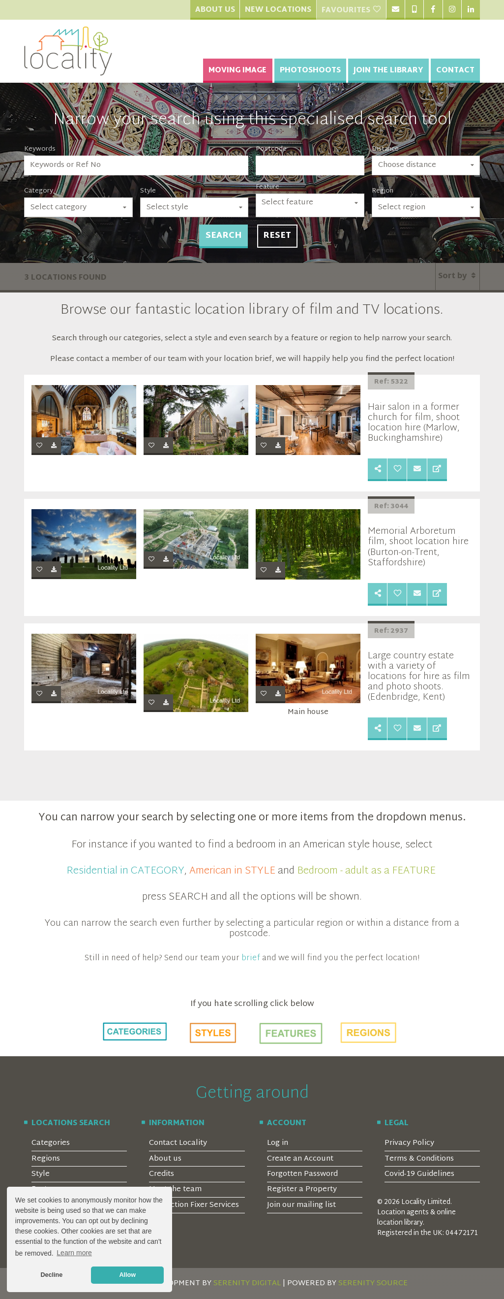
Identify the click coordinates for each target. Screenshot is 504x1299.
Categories (50, 1143)
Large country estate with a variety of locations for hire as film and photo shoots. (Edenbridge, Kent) (419, 677)
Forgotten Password (302, 1174)
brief (250, 958)
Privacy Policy (409, 1143)
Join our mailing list (301, 1205)
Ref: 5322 (391, 382)
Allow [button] (127, 1274)
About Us (215, 10)
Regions (45, 1159)
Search (223, 235)
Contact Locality (178, 1143)
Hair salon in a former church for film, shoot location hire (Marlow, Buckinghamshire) (414, 423)
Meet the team (175, 1189)
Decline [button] (51, 1274)
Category (38, 191)
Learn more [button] (74, 1253)
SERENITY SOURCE (373, 1283)
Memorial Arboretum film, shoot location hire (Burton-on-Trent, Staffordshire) (418, 547)
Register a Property (302, 1189)
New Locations (278, 10)
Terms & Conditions (419, 1159)
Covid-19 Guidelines (419, 1174)
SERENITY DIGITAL (247, 1283)
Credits (161, 1174)
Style (148, 191)
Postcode (271, 149)
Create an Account (300, 1159)
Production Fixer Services (194, 1205)
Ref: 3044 (391, 507)
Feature (267, 187)
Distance (385, 149)
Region (382, 191)
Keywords (40, 149)
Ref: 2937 (391, 631)
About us (165, 1159)
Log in (277, 1143)
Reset (277, 235)
